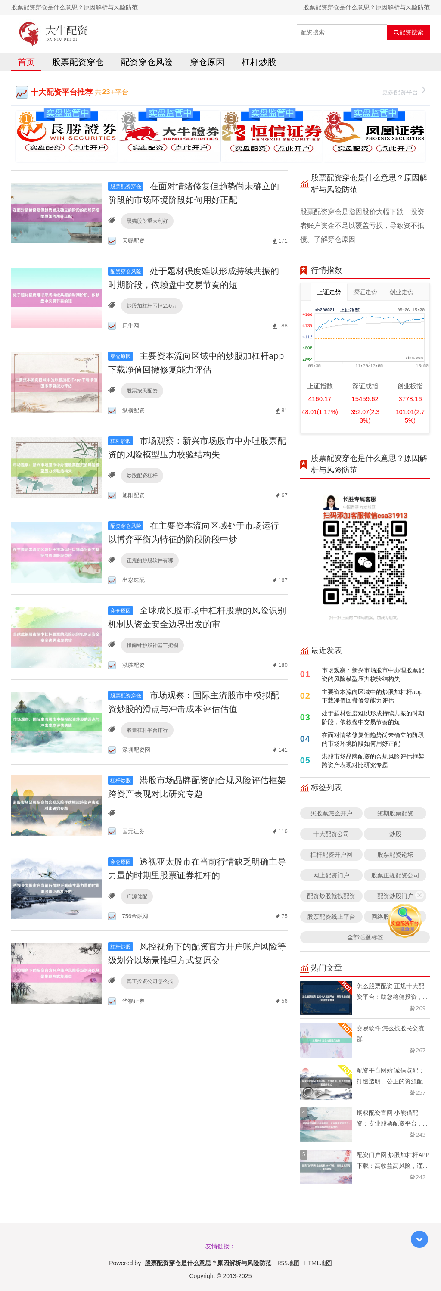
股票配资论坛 (395, 854)
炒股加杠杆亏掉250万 (152, 305)
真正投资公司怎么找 (150, 981)
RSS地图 (288, 1263)
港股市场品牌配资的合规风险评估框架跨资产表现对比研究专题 (373, 760)
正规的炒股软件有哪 (150, 560)
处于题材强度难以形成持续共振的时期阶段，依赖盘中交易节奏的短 (373, 717)
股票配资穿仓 (78, 62)
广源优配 (137, 896)
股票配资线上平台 (331, 916)
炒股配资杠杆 (142, 475)
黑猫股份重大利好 (147, 220)
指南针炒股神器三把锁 (152, 645)
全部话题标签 (365, 937)
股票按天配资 (142, 390)
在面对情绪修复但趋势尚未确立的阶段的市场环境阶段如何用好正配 (373, 739)
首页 (26, 62)
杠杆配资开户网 (331, 854)
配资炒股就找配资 (331, 896)
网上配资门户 (331, 875)
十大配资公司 (331, 834)
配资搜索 (408, 32)
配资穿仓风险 (147, 62)
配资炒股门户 (395, 896)
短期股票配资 (395, 813)
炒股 (395, 834)
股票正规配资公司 (395, 875)
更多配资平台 (403, 91)
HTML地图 (318, 1263)
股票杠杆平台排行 (147, 730)
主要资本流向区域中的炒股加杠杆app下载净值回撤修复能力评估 (372, 695)
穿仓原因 (207, 62)
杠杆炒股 (259, 62)
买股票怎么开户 (331, 813)
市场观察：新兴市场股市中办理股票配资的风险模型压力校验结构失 (373, 674)
